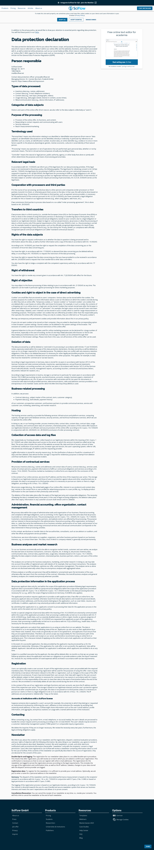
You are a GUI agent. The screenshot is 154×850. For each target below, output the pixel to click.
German (118, 815)
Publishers (50, 830)
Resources (22, 8)
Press (14, 819)
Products (5, 8)
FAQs (37, 32)
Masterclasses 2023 (86, 823)
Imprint (15, 834)
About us (38, 8)
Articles (30, 8)
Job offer (15, 827)
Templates (83, 815)
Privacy (15, 830)
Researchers (50, 823)
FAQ (80, 834)
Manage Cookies (121, 819)
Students (49, 819)
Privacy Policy (80, 15)
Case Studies (84, 827)
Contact (15, 823)
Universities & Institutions (55, 827)
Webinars (82, 819)
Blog (81, 838)
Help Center (83, 830)
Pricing (13, 8)
